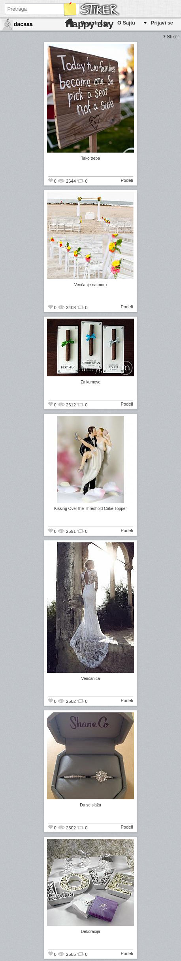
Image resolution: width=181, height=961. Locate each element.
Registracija (95, 23)
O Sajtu (126, 23)
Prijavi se (162, 23)
